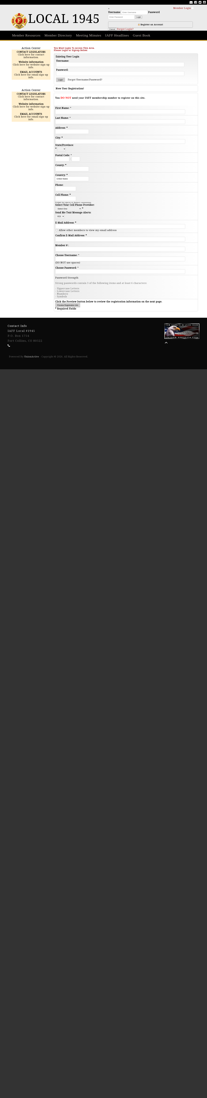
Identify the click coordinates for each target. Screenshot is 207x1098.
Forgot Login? (125, 29)
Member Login (183, 8)
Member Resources (26, 35)
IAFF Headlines (117, 35)
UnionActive (31, 356)
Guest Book (141, 35)
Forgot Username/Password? (85, 79)
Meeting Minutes (88, 35)
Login (138, 17)
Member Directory (58, 35)
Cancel (112, 29)
